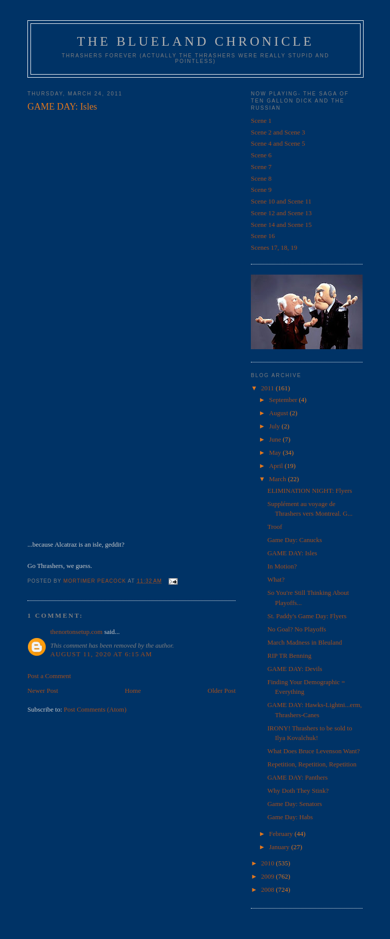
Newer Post (42, 690)
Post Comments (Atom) (95, 709)
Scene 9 (261, 189)
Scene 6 (261, 155)
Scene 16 (263, 236)
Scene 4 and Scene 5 (278, 143)
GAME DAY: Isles (292, 553)
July (275, 426)
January (280, 847)
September (284, 400)
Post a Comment (49, 676)
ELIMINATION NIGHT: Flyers (309, 490)
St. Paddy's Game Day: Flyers (306, 616)
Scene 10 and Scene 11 (281, 201)
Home (133, 690)
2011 (268, 388)
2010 (268, 863)
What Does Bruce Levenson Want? (313, 751)
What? (275, 579)
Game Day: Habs (290, 817)
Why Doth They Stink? (298, 790)
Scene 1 (261, 120)
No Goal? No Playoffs (296, 629)
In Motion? (282, 566)
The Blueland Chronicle (195, 41)
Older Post (222, 690)
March (278, 479)
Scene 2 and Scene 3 (278, 132)
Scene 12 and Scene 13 (281, 213)
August (279, 413)
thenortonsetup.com (76, 631)
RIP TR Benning (289, 655)
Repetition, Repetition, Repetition (311, 764)
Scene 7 (261, 167)
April (277, 466)
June (276, 439)
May (276, 452)
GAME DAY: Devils (294, 669)
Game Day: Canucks (294, 540)
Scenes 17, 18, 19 (274, 247)
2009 (268, 876)
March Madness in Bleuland (304, 642)
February (282, 833)
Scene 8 (261, 178)
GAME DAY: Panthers (297, 777)
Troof (274, 526)
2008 (268, 889)
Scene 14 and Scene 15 (281, 224)
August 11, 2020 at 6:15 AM (101, 654)
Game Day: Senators (294, 804)
